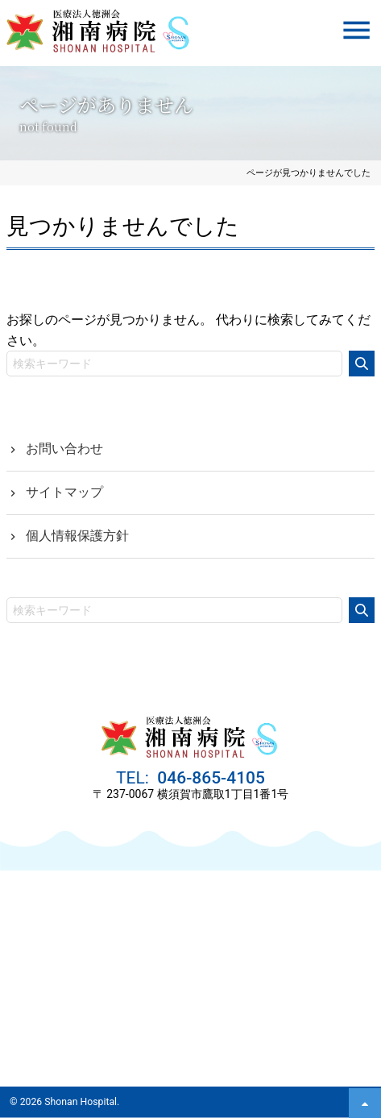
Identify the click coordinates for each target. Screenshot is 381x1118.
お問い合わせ (64, 448)
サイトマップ (64, 492)
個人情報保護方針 (77, 535)
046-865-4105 (209, 778)
